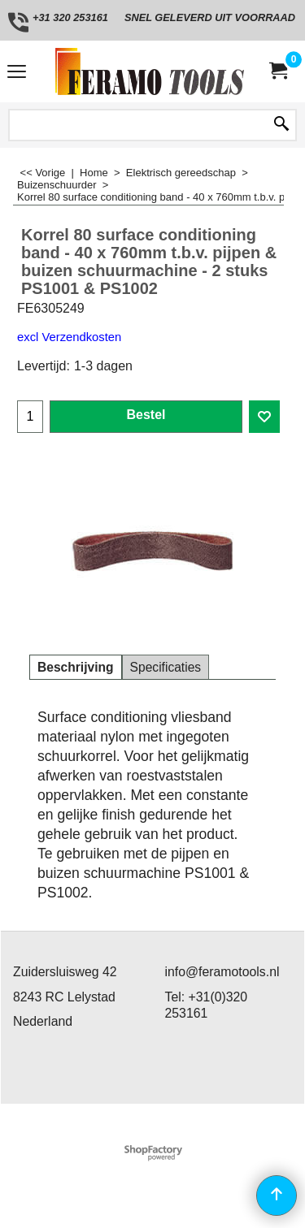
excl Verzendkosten (69, 337)
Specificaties (166, 667)
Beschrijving (75, 667)
